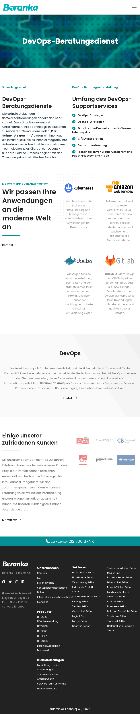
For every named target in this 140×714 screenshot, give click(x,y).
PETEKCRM (42, 626)
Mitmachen (11, 520)
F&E (39, 577)
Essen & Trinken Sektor (119, 587)
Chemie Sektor (115, 601)
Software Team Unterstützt (51, 683)
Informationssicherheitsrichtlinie (55, 597)
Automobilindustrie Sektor (86, 596)
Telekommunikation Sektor (122, 568)
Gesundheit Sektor (82, 611)
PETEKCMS (42, 640)
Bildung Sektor (80, 601)
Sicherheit (42, 601)
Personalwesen (45, 582)
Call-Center (70, 542)
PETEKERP (42, 636)
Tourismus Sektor (116, 616)
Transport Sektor (116, 621)
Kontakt (9, 245)
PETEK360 (42, 631)
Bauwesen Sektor (116, 606)
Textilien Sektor (80, 606)
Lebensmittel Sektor (117, 582)
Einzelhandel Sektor (83, 577)
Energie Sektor (80, 621)
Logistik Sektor (80, 616)
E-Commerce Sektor (83, 572)
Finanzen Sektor (81, 626)
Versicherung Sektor (83, 582)
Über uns (42, 573)
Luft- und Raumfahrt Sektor (122, 611)
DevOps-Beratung (47, 688)
